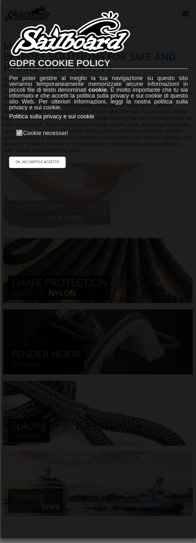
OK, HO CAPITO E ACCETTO (37, 162)
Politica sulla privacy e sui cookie (51, 116)
